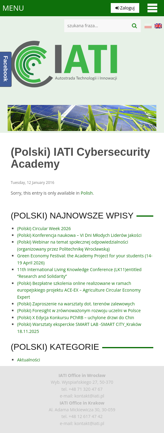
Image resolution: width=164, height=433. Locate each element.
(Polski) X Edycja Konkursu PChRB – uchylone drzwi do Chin (75, 317)
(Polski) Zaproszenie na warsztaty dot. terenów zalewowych (76, 304)
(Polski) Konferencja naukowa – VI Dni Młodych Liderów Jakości (79, 235)
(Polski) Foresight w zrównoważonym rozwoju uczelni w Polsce (79, 310)
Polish (87, 193)
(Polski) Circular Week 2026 (44, 228)
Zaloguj (125, 8)
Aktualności (28, 360)
